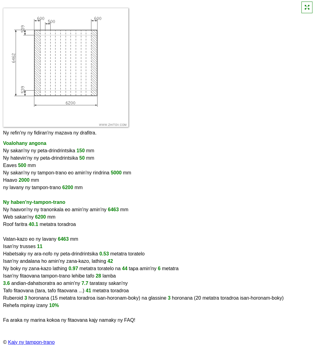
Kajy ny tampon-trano (31, 342)
